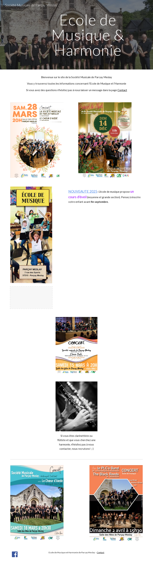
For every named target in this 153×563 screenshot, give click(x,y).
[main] (88, 35)
